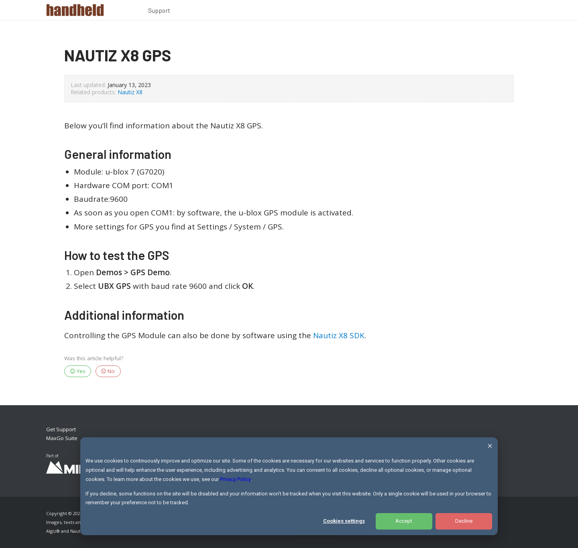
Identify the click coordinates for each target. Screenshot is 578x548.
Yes (77, 371)
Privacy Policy (235, 479)
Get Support (61, 429)
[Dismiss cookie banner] (490, 447)
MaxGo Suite (61, 438)
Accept (403, 521)
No (108, 371)
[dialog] (289, 486)
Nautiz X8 (130, 92)
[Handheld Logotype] (75, 10)
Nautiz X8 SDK (338, 335)
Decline (463, 521)
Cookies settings (344, 521)
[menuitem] (159, 12)
